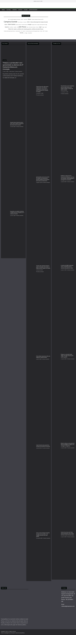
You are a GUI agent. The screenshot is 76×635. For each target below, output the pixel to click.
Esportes (15, 9)
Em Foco (20, 9)
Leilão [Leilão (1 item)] (28, 27)
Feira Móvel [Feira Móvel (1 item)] (11, 27)
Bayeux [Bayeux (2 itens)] (29, 19)
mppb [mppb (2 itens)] (40, 27)
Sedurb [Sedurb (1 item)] (41, 31)
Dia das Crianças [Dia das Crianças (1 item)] (18, 24)
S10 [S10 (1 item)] (21, 31)
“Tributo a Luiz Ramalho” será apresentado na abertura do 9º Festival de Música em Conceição (13, 66)
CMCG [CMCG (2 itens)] (28, 22)
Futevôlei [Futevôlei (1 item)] (15, 27)
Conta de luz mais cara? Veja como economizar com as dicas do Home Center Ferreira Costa (67, 533)
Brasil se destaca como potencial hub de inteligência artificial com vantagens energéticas (67, 444)
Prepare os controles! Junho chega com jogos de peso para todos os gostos (67, 356)
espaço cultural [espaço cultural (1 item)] (34, 24)
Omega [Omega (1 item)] (43, 27)
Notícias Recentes (33, 9)
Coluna (25, 9)
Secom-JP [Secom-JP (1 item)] (24, 31)
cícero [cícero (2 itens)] (5, 24)
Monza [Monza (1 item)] (37, 27)
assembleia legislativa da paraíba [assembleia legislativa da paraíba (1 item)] (15, 19)
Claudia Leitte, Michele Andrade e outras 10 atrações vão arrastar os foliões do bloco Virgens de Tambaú (43, 267)
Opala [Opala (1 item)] (46, 27)
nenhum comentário (18, 71)
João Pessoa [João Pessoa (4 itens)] (22, 27)
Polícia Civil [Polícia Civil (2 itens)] (10, 29)
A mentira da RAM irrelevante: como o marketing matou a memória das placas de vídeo (67, 267)
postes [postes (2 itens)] (15, 29)
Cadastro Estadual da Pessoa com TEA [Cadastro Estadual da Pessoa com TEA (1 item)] (37, 19)
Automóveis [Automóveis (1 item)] (25, 19)
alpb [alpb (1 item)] (9, 19)
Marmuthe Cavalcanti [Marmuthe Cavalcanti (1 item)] (32, 27)
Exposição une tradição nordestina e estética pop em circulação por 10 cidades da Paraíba (17, 212)
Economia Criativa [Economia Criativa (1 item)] (24, 24)
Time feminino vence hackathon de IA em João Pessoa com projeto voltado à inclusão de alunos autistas (67, 87)
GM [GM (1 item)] (17, 27)
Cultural (9, 9)
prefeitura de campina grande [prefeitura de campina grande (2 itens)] (24, 29)
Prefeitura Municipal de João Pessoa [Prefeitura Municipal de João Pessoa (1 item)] (9, 31)
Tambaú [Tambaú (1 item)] (46, 31)
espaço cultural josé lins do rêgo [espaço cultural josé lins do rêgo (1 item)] (42, 24)
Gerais (3, 9)
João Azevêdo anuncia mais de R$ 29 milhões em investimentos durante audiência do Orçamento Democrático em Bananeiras (42, 178)
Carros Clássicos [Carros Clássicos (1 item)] (20, 22)
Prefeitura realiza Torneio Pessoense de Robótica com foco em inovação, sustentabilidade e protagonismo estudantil (67, 177)
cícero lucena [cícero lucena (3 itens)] (11, 24)
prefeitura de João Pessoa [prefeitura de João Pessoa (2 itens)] (37, 29)
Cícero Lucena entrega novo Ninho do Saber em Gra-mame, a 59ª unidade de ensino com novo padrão (43, 534)
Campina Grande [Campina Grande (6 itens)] (10, 22)
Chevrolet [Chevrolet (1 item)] (24, 22)
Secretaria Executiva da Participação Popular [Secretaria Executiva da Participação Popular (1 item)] (33, 31)
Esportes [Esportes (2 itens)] (7, 27)
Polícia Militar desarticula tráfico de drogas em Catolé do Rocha (43, 357)
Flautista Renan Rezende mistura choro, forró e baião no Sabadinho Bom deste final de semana (17, 123)
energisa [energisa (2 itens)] (29, 24)
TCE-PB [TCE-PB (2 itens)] (21, 33)
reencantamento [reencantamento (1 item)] (17, 31)
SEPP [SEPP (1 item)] (44, 31)
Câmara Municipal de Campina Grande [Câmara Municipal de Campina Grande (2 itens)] (39, 22)
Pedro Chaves (12, 71)
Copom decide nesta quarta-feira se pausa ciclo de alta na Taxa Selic (43, 446)
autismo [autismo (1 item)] (22, 19)
